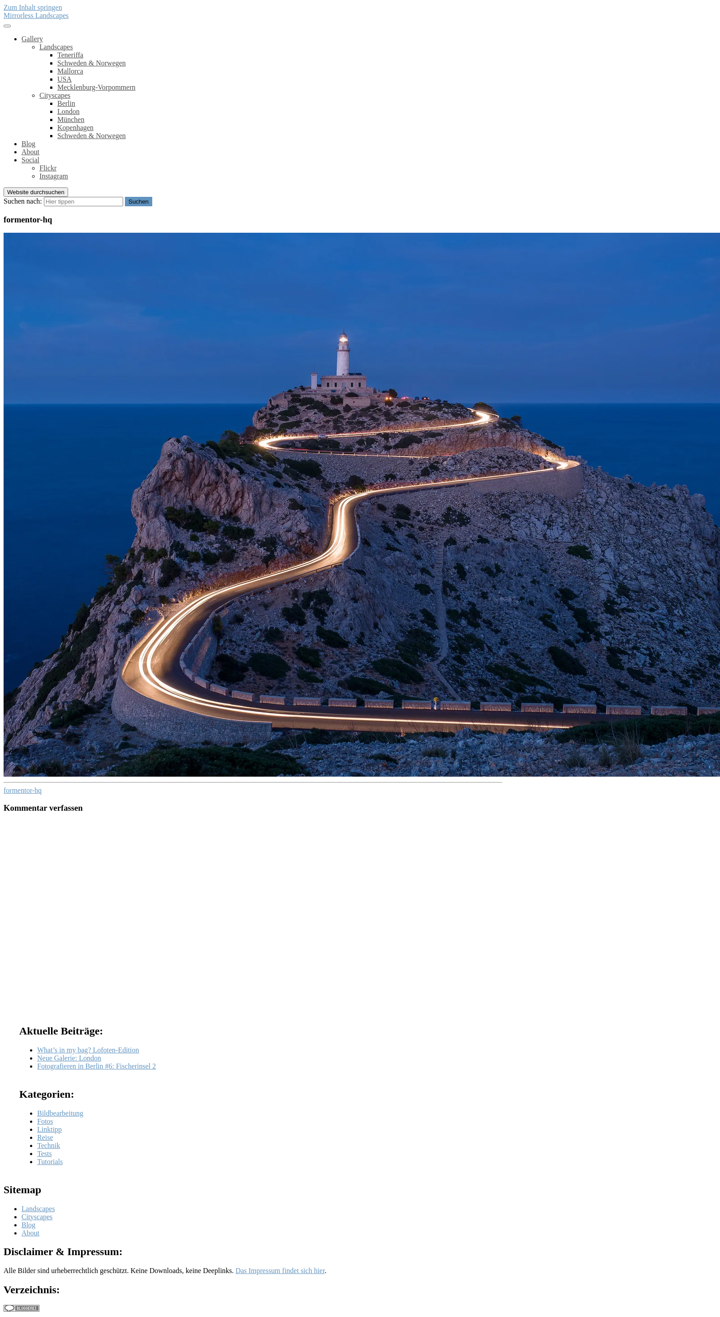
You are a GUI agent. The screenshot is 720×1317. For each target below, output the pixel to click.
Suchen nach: (23, 201)
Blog (28, 144)
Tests (44, 1153)
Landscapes (56, 47)
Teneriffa (70, 55)
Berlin (66, 103)
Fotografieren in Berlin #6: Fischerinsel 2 (96, 1066)
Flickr (47, 168)
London (68, 111)
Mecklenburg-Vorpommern (96, 87)
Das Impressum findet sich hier (280, 1270)
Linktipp (49, 1129)
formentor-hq (23, 790)
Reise (45, 1137)
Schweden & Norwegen (91, 63)
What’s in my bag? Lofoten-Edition (88, 1050)
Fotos (45, 1121)
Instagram (53, 176)
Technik (48, 1145)
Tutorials (50, 1161)
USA (64, 79)
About (30, 152)
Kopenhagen (75, 127)
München (70, 119)
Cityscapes (54, 95)
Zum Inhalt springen (33, 7)
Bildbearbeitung (60, 1113)
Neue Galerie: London (69, 1058)
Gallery (32, 39)
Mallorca (70, 71)
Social (30, 160)
